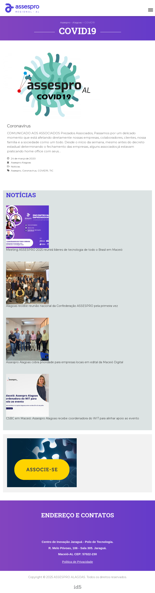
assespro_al (85, 590)
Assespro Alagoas (21, 162)
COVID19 (43, 170)
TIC (51, 170)
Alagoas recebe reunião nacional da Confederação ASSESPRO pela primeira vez (62, 306)
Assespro (16, 170)
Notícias (15, 166)
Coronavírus (19, 126)
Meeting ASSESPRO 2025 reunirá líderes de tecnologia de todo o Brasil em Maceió (64, 250)
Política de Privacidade (77, 561)
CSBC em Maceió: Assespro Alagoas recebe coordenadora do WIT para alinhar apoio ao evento (72, 418)
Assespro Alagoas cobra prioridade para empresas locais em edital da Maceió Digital (64, 362)
